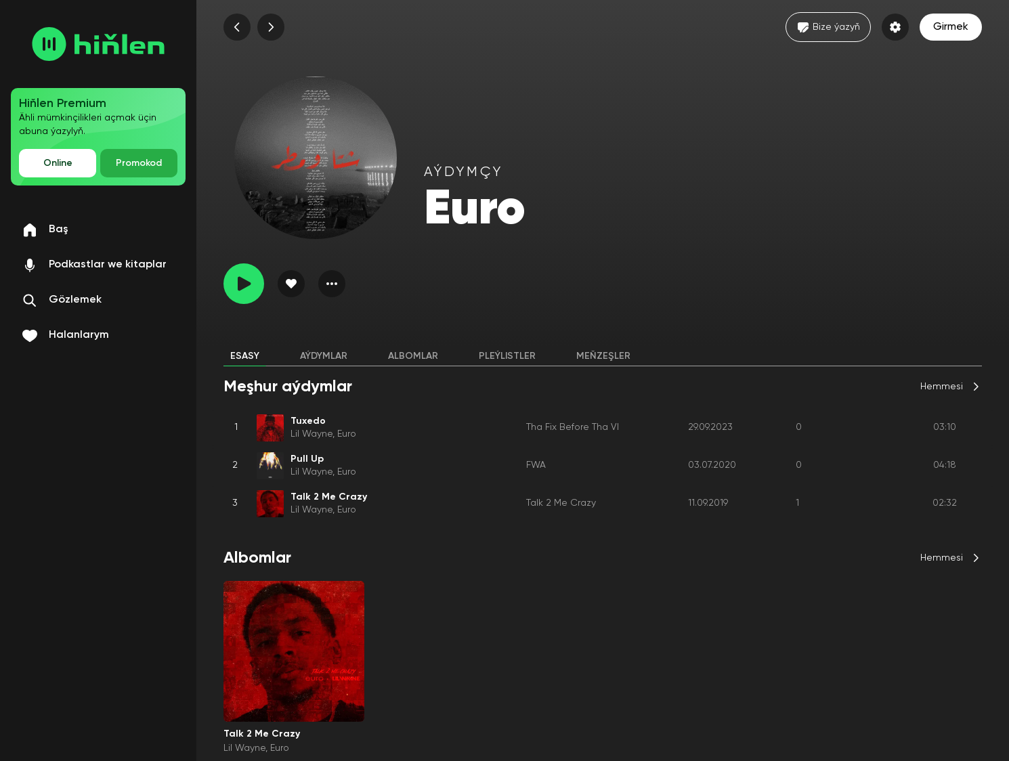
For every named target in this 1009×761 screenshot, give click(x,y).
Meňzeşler (603, 356)
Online (57, 163)
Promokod (139, 163)
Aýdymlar (323, 356)
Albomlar (413, 356)
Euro (346, 434)
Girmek (950, 27)
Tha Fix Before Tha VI (572, 427)
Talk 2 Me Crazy (561, 503)
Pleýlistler (507, 356)
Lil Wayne (311, 434)
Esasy (244, 356)
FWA (536, 465)
